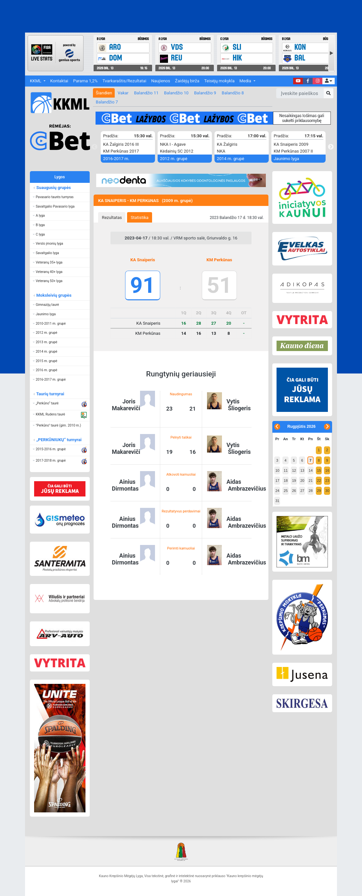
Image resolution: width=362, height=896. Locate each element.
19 (294, 480)
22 (319, 480)
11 (286, 470)
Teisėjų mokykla (219, 80)
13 (302, 470)
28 (311, 491)
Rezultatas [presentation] (112, 217)
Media (245, 80)
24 (277, 491)
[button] (328, 81)
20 (302, 480)
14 (311, 470)
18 (286, 480)
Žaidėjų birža (187, 80)
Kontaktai (59, 80)
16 (327, 470)
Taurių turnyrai (49, 393)
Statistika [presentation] (140, 217)
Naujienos (160, 80)
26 (294, 491)
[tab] (111, 217)
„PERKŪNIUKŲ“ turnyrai (58, 439)
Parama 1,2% (85, 80)
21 (311, 480)
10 (277, 470)
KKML (36, 80)
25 (286, 491)
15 (319, 470)
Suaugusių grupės (53, 187)
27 (302, 491)
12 (294, 470)
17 (277, 480)
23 (327, 480)
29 (319, 491)
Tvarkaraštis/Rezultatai (124, 80)
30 (327, 491)
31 (277, 501)
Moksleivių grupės (53, 295)
